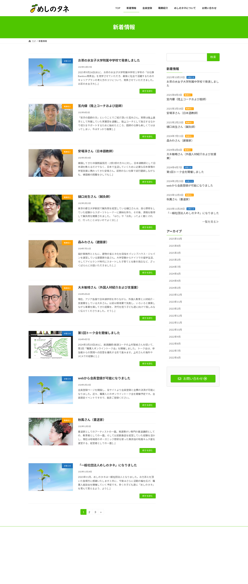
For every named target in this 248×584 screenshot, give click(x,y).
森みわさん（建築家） (93, 242)
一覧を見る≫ (210, 221)
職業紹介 (188, 95)
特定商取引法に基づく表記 (90, 529)
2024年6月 (175, 273)
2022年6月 (175, 357)
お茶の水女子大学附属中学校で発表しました (109, 60)
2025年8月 (175, 245)
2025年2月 (175, 259)
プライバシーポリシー (61, 529)
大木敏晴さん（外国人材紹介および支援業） (109, 287)
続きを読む (147, 91)
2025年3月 (175, 252)
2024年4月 (175, 280)
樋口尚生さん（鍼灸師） (95, 196)
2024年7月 (175, 266)
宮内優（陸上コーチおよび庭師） (101, 106)
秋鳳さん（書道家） (92, 420)
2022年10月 (175, 329)
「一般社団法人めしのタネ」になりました (107, 465)
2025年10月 (175, 238)
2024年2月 (175, 287)
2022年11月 (175, 322)
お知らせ (190, 77)
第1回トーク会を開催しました (99, 333)
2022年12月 (175, 315)
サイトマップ (38, 529)
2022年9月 (175, 336)
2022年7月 (175, 350)
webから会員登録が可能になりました (104, 378)
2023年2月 (175, 308)
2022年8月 (175, 343)
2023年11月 (175, 301)
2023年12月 (175, 294)
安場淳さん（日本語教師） (96, 151)
